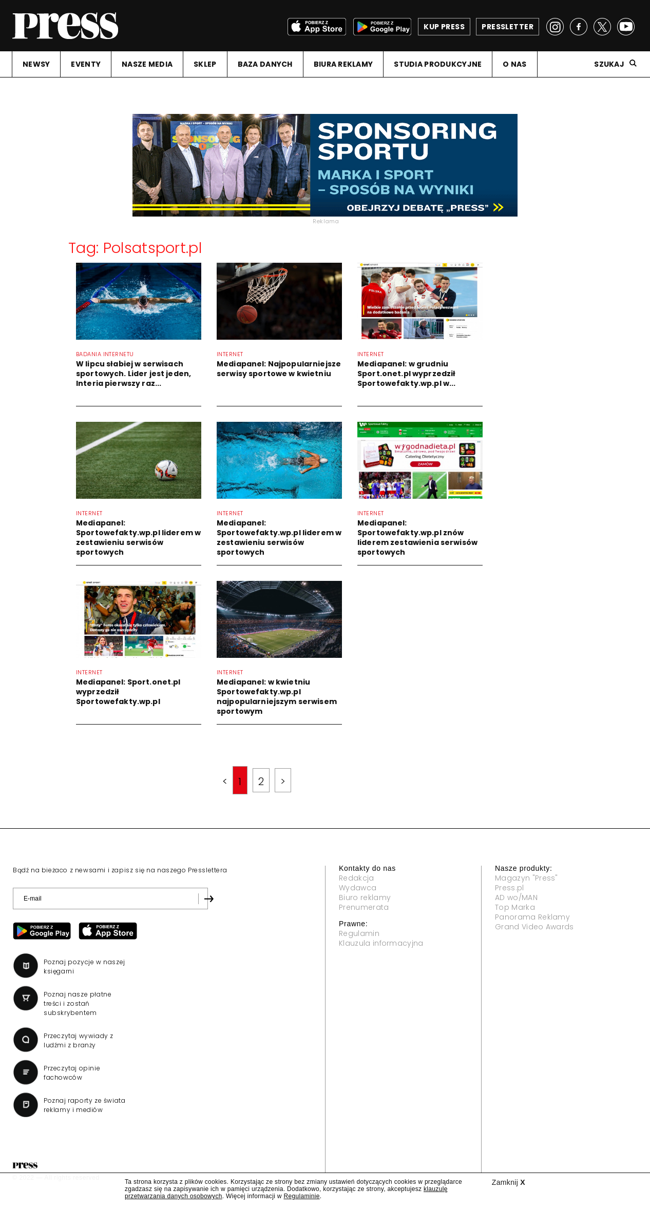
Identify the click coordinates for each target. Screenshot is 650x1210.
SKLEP (205, 64)
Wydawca (357, 888)
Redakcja (356, 878)
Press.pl (509, 888)
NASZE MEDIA (147, 64)
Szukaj (609, 64)
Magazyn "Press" (526, 878)
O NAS (514, 64)
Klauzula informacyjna (381, 943)
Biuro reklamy (365, 897)
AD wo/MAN (516, 897)
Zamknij (508, 1182)
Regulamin (359, 933)
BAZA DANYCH (265, 64)
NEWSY (36, 64)
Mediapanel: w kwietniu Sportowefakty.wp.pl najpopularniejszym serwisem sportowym (277, 696)
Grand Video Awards (534, 927)
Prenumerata (364, 907)
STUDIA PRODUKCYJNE (438, 64)
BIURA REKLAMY (343, 64)
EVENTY (86, 64)
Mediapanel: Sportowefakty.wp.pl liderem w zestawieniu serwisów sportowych (138, 537)
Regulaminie (301, 1196)
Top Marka (515, 907)
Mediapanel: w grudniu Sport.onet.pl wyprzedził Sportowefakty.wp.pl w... (406, 373)
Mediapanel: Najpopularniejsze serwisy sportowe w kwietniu (279, 369)
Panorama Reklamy (532, 917)
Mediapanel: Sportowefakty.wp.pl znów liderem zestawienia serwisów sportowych (417, 537)
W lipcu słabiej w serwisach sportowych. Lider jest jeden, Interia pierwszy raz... (133, 373)
